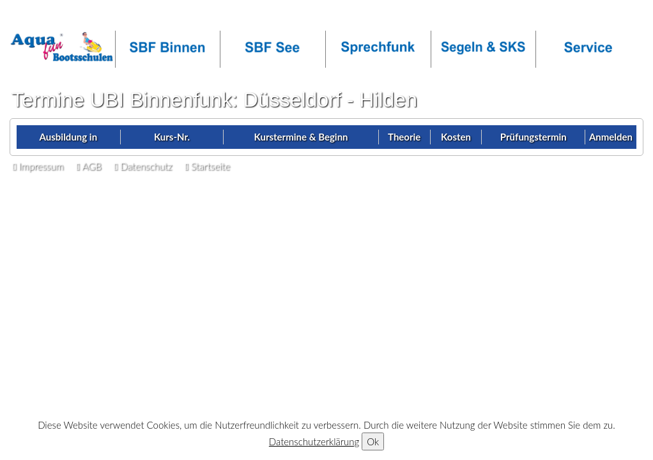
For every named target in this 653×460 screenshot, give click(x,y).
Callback (115, 16)
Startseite (207, 166)
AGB (88, 166)
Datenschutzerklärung (314, 441)
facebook (226, 16)
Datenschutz (143, 166)
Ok (373, 441)
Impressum (38, 166)
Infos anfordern (47, 16)
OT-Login (170, 16)
